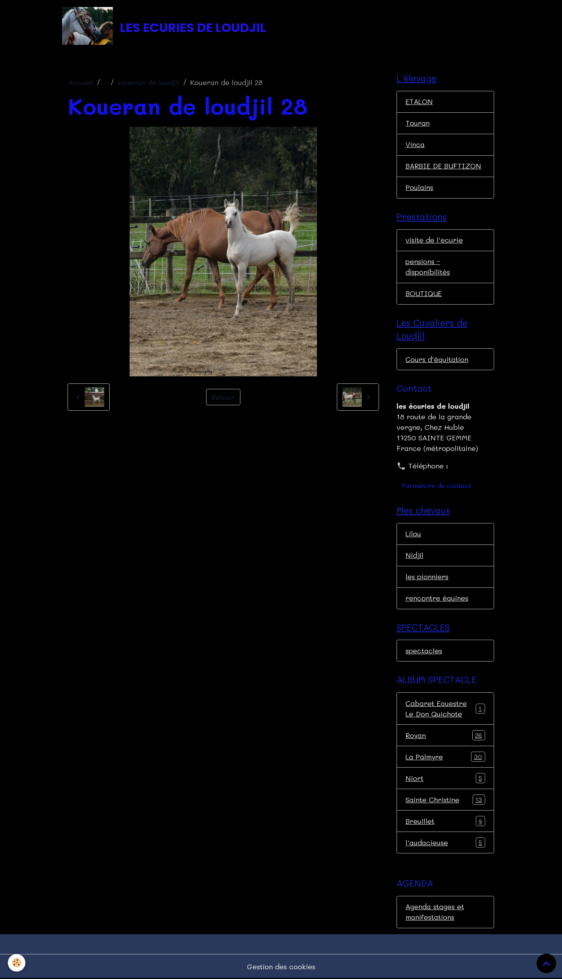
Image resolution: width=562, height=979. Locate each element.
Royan (445, 735)
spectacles (423, 650)
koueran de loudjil (148, 82)
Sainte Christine (445, 800)
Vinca (415, 144)
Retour (223, 397)
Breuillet (445, 821)
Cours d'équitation (436, 359)
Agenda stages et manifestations (434, 912)
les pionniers (426, 576)
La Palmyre (445, 757)
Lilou (413, 533)
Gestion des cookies (281, 966)
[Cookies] (16, 963)
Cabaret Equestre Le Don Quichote (445, 708)
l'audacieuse (445, 842)
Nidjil (414, 555)
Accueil (80, 82)
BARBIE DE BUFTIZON (443, 165)
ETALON (419, 101)
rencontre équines (436, 598)
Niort (445, 778)
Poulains (419, 187)
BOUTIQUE (423, 293)
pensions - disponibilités (427, 267)
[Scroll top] (546, 963)
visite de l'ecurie (434, 240)
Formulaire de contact (436, 485)
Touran (417, 123)
